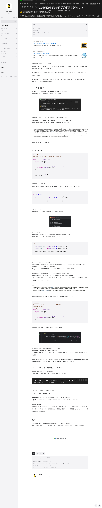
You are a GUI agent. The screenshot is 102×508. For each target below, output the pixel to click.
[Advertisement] (60, 71)
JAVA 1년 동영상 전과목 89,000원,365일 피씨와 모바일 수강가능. (48, 45)
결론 (33, 440)
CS (3, 30)
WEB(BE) (4, 43)
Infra (3, 41)
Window (3, 53)
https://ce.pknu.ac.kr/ (38, 51)
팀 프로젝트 (4, 36)
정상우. (11, 76)
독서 (3, 56)
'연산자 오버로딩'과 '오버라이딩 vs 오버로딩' (47, 387)
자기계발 (4, 28)
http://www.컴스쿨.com (38, 41)
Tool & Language (5, 48)
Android (4, 51)
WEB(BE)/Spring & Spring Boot (64, 10)
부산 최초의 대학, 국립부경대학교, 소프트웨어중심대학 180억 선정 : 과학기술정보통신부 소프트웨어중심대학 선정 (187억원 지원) (55, 56)
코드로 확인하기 (37, 170)
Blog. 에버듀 (9, 11)
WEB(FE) (4, 46)
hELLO (2, 76)
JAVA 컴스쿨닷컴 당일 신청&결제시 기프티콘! (45, 43)
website (4, 64)
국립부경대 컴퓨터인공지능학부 (41, 53)
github (4, 62)
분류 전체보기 (5, 25)
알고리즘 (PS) (5, 38)
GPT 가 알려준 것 (38, 107)
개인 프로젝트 (5, 33)
